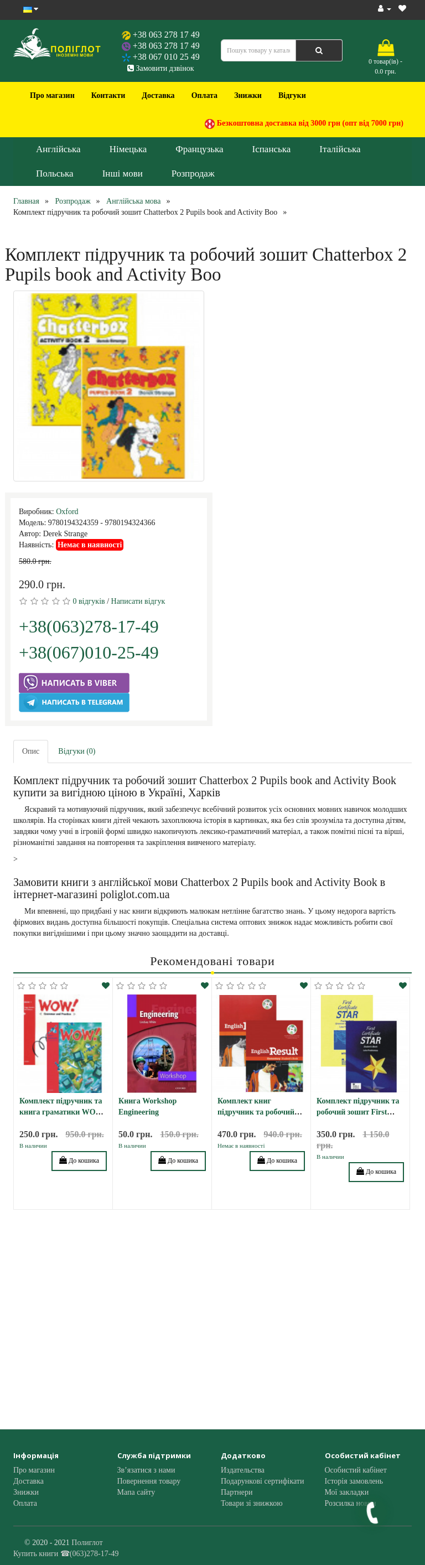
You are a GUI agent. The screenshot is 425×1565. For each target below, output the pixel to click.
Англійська (58, 149)
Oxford (67, 511)
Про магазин (52, 95)
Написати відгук (138, 601)
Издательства (243, 1470)
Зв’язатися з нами (146, 1470)
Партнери (236, 1492)
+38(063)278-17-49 (89, 626)
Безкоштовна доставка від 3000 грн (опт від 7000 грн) (304, 124)
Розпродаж (193, 173)
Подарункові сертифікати (262, 1481)
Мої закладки (347, 1492)
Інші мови (122, 173)
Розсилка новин (350, 1503)
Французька (199, 149)
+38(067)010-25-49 (89, 652)
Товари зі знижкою (252, 1503)
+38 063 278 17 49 (166, 34)
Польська (55, 173)
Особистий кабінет (356, 1470)
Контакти (108, 95)
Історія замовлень (354, 1481)
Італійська (339, 149)
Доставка (158, 95)
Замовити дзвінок (160, 68)
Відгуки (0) (76, 751)
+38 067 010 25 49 (166, 56)
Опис (30, 751)
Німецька (128, 149)
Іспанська (271, 149)
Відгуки (292, 95)
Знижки (248, 95)
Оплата (204, 95)
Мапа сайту (136, 1492)
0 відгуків (89, 601)
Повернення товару (149, 1481)
